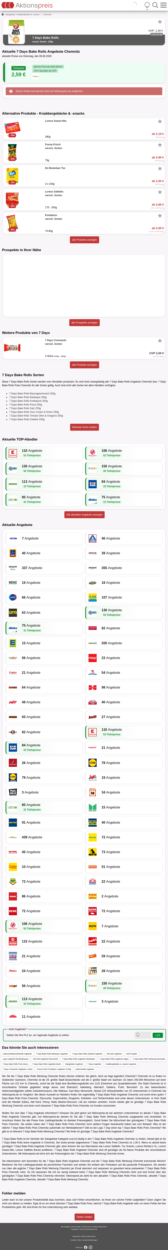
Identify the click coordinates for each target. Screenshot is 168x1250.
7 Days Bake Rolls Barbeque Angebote (52, 1054)
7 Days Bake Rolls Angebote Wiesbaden (78, 1059)
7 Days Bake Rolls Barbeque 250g (28, 397)
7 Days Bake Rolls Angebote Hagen (114, 1059)
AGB (83, 1236)
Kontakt (73, 1240)
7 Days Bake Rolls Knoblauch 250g (28, 401)
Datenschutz (90, 1236)
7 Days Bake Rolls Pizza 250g (25, 404)
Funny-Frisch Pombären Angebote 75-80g (54, 1069)
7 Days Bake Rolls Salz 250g (25, 408)
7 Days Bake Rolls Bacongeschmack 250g (32, 393)
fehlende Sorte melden (84, 427)
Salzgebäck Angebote (74, 1064)
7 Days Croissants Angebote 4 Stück (17, 1069)
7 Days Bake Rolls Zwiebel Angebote (87, 1054)
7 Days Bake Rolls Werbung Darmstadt (149, 1059)
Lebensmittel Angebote (84, 1069)
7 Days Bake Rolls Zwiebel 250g (27, 419)
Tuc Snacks (127, 1146)
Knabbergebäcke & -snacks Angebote (120, 1064)
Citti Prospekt (131, 1054)
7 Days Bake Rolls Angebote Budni (46, 1064)
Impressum (76, 1236)
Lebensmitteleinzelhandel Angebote (17, 1054)
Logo (100, 1127)
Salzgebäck (10, 15)
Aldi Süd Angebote (114, 1054)
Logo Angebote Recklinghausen (16, 1059)
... (41, 15)
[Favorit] (160, 21)
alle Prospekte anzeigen (84, 322)
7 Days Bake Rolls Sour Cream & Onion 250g (34, 412)
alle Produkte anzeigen (84, 239)
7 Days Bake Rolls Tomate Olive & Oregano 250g (36, 415)
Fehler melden (84, 1217)
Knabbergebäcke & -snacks (28, 15)
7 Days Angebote (94, 1064)
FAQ (79, 1240)
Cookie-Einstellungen (89, 1240)
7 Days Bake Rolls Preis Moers (15, 1064)
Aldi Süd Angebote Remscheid (45, 1059)
